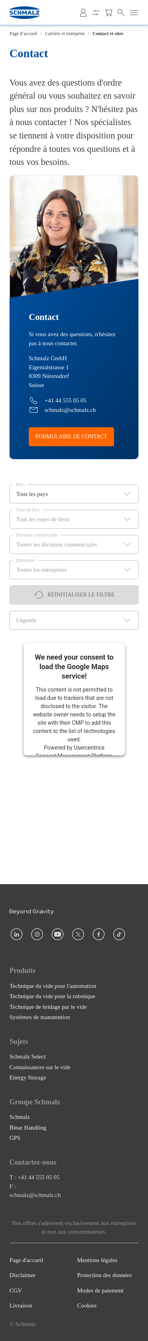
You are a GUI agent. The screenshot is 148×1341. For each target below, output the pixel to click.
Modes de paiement (100, 1290)
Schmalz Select (27, 1056)
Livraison (20, 1305)
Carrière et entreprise (65, 33)
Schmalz (19, 1117)
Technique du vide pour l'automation (52, 985)
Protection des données (104, 1275)
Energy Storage (27, 1077)
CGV (15, 1290)
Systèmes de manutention (39, 1017)
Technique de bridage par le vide (48, 1006)
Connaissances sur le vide (40, 1067)
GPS (15, 1138)
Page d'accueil (26, 1260)
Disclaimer (22, 1275)
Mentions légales (97, 1260)
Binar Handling (27, 1127)
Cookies (87, 1305)
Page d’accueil (23, 33)
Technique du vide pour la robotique (52, 996)
